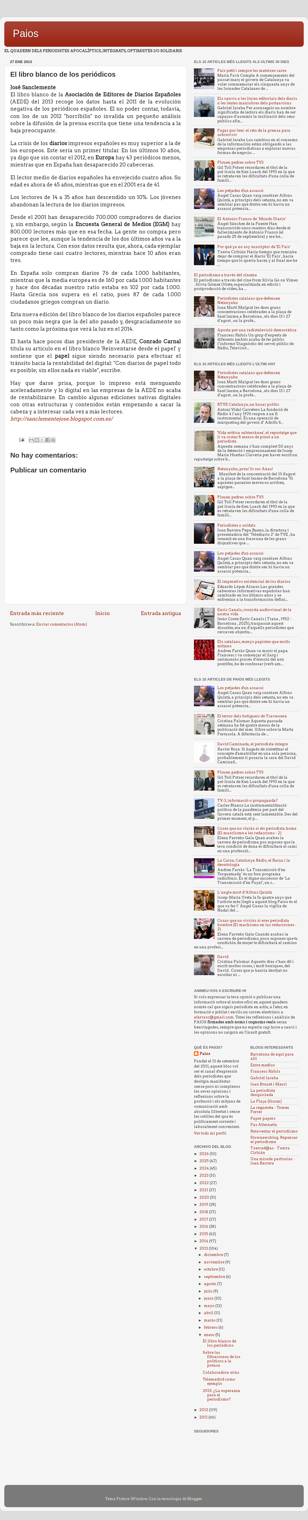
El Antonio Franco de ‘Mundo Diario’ (251, 219)
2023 (204, 1175)
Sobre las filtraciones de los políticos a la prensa (221, 1358)
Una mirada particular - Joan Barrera (272, 1161)
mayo (209, 1306)
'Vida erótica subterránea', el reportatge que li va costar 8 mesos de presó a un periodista (257, 437)
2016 (204, 1226)
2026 (204, 1154)
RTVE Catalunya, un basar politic (248, 404)
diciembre (214, 1255)
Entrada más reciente (37, 613)
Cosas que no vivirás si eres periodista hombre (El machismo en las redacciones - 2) (257, 924)
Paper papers (262, 1118)
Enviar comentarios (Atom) (61, 624)
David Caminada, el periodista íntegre (252, 744)
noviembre (214, 1262)
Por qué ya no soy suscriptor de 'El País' (253, 247)
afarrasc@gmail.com (214, 1017)
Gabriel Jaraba (264, 1078)
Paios (25, 33)
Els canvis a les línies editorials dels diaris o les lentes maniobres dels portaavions (257, 100)
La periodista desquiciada (262, 1092)
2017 (204, 1219)
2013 (204, 1248)
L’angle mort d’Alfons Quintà (244, 892)
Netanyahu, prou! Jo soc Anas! (245, 469)
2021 (204, 1190)
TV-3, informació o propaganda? (247, 800)
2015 (204, 1234)
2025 (204, 1161)
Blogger (194, 1499)
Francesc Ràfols (265, 1071)
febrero (211, 1327)
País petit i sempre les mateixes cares (252, 70)
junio (209, 1298)
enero (209, 1335)
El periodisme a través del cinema (225, 275)
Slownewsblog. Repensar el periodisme (274, 1139)
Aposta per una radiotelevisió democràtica (257, 330)
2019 (204, 1204)
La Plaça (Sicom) (266, 1101)
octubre (211, 1269)
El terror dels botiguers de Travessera (252, 716)
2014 (204, 1241)
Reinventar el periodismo (274, 1131)
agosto (210, 1284)
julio (208, 1291)
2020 (204, 1197)
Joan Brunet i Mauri (268, 1084)
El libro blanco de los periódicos (219, 1343)
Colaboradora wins (221, 1372)
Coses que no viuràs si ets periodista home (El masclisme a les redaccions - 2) (256, 830)
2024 (204, 1168)
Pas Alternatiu (263, 1125)
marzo (210, 1320)
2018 (204, 1212)
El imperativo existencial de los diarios (253, 581)
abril (209, 1313)
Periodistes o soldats (236, 525)
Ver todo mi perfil (210, 1133)
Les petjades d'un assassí (240, 190)
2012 (204, 1410)
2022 (204, 1183)
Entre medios (262, 1065)
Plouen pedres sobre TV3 (240, 162)
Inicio (102, 613)
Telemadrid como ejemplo (219, 1381)
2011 (203, 1417)
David (222, 957)
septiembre (215, 1277)
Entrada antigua (161, 613)
